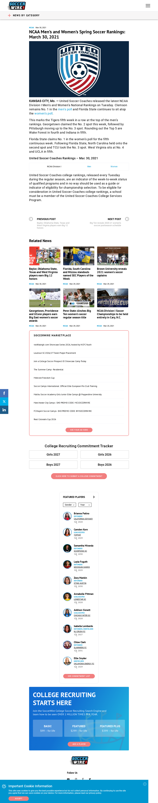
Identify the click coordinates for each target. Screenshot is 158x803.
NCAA (31, 28)
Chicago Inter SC (82, 615)
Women (114, 166)
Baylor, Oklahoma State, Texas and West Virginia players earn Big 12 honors (43, 274)
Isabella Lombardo (83, 626)
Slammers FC (80, 648)
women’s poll (43, 113)
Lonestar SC (80, 599)
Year (82, 505)
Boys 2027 (53, 464)
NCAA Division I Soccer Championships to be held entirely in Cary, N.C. (112, 314)
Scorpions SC (80, 551)
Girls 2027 (53, 454)
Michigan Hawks (82, 567)
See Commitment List (79, 676)
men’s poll (65, 109)
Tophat (77, 535)
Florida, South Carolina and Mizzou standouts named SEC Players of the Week (78, 274)
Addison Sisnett (82, 610)
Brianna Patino (81, 513)
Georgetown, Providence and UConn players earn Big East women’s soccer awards (43, 316)
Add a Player (79, 744)
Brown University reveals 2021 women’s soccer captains (112, 272)
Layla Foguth (80, 561)
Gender (68, 505)
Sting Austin (80, 583)
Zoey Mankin (80, 577)
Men (89, 166)
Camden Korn (81, 529)
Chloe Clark (80, 642)
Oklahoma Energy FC (84, 664)
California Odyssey (83, 519)
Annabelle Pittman (83, 593)
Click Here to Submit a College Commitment (79, 476)
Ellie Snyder (80, 658)
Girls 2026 (104, 454)
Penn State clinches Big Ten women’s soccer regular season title (77, 314)
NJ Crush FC (79, 631)
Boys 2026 (105, 464)
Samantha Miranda (83, 545)
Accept (18, 799)
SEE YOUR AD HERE (79, 430)
